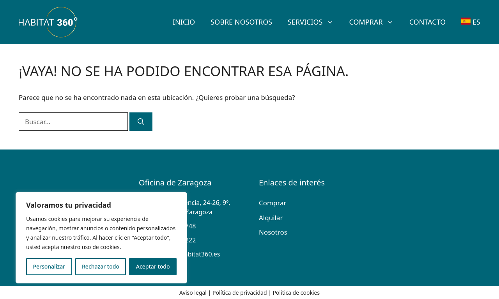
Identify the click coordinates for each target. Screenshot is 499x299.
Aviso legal (193, 292)
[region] (101, 237)
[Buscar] (140, 121)
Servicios (314, 22)
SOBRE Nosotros (241, 22)
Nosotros (273, 232)
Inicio (184, 22)
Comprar (375, 22)
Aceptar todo (153, 266)
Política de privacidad (239, 292)
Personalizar (49, 266)
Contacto (427, 22)
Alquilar (271, 217)
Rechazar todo (100, 266)
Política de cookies (296, 292)
